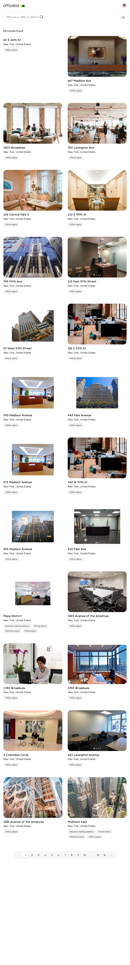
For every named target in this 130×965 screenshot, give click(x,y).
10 (84, 855)
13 (98, 855)
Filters (123, 17)
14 (104, 855)
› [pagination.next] (111, 855)
